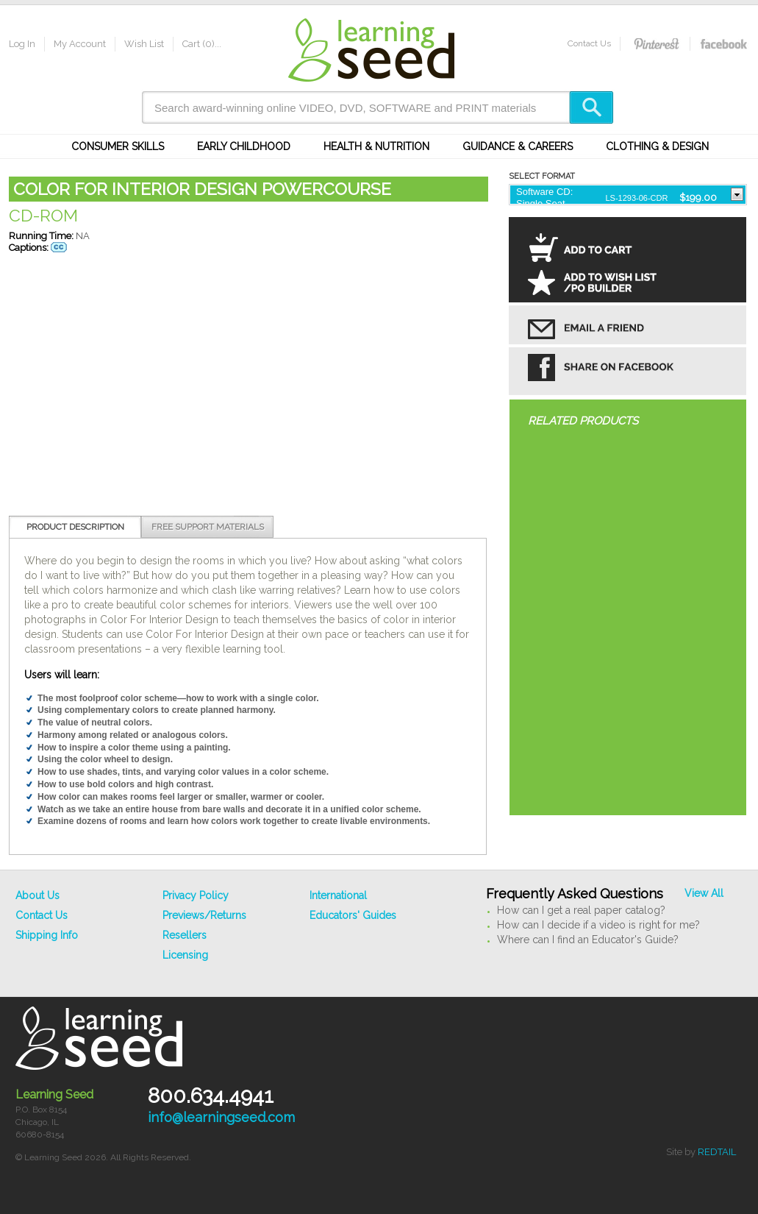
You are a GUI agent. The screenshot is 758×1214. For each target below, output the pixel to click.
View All (703, 893)
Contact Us (589, 43)
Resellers (184, 935)
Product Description (75, 527)
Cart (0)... (201, 43)
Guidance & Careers (517, 146)
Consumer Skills (117, 146)
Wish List (144, 43)
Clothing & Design (657, 146)
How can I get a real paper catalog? (581, 910)
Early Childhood (243, 146)
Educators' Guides (353, 915)
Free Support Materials (207, 527)
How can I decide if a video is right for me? (598, 925)
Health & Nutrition (376, 146)
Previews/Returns (204, 915)
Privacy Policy (195, 895)
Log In (22, 43)
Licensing (185, 955)
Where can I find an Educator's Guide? (588, 939)
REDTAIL (717, 1151)
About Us (37, 895)
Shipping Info (46, 935)
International (338, 895)
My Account (80, 43)
